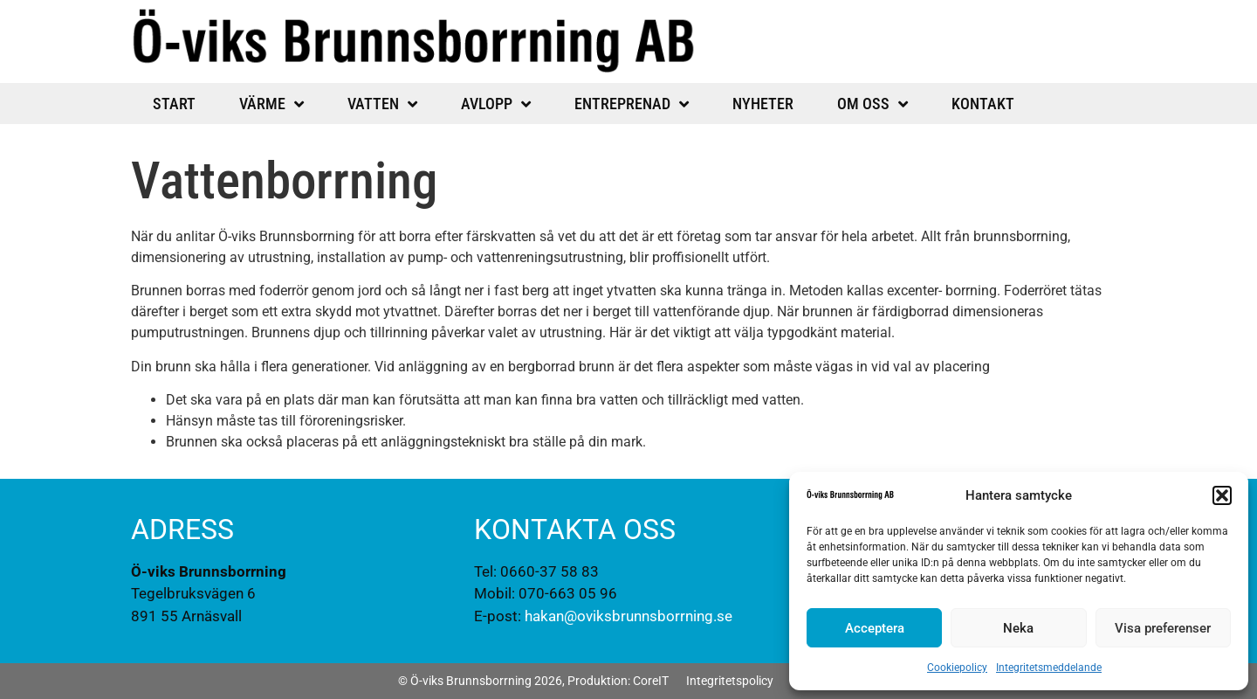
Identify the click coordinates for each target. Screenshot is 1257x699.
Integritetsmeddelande (1049, 667)
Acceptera (874, 628)
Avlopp (496, 104)
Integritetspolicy (729, 681)
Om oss (872, 104)
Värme (271, 104)
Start (174, 103)
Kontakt (982, 103)
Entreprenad (631, 104)
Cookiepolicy (957, 667)
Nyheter (762, 103)
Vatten (382, 104)
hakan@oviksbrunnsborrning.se (628, 616)
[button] (1222, 495)
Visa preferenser (1163, 628)
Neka (1018, 628)
